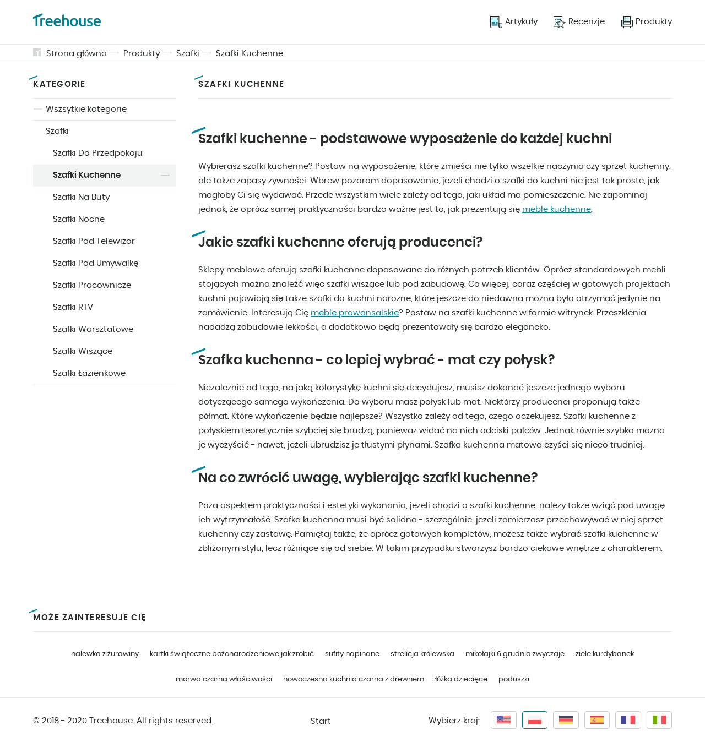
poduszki (513, 679)
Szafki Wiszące (82, 351)
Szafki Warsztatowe (93, 329)
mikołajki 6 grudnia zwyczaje (515, 654)
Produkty (141, 54)
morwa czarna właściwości (224, 679)
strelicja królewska (422, 654)
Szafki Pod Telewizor (94, 241)
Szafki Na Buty (81, 197)
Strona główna (76, 54)
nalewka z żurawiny (105, 654)
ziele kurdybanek (605, 654)
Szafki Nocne (79, 219)
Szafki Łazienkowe (89, 373)
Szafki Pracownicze (92, 285)
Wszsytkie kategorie (86, 109)
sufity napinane (352, 654)
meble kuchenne (556, 209)
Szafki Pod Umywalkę (95, 263)
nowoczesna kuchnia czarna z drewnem (353, 679)
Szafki (187, 54)
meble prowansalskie (355, 313)
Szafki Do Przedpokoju (98, 153)
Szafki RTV (73, 307)
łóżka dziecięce (461, 679)
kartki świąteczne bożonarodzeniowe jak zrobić (232, 654)
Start (321, 721)
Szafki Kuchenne (249, 54)
